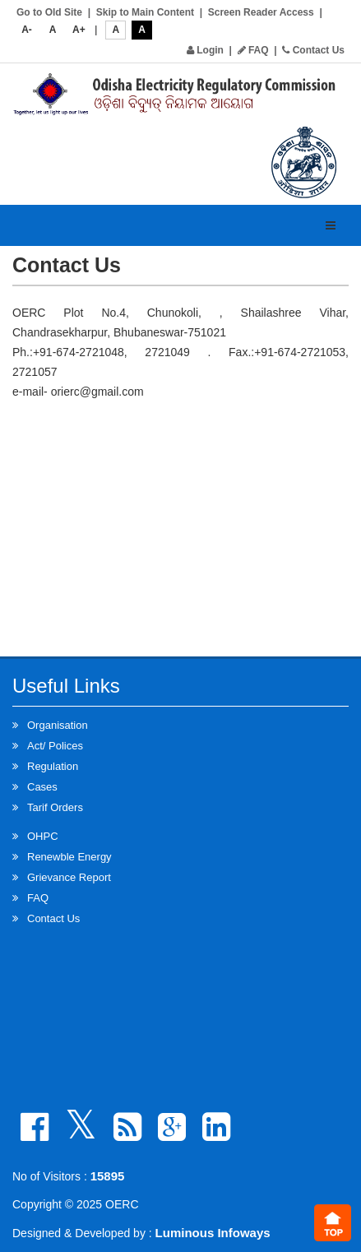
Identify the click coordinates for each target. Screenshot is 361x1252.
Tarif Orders (55, 807)
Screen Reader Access (261, 12)
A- (26, 29)
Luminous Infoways (213, 1233)
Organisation (57, 725)
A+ (79, 29)
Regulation (52, 766)
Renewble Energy (69, 857)
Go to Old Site (49, 12)
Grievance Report (69, 877)
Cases (42, 787)
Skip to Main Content (145, 12)
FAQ (253, 50)
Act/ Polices (55, 746)
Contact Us (313, 50)
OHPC (42, 836)
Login (205, 50)
